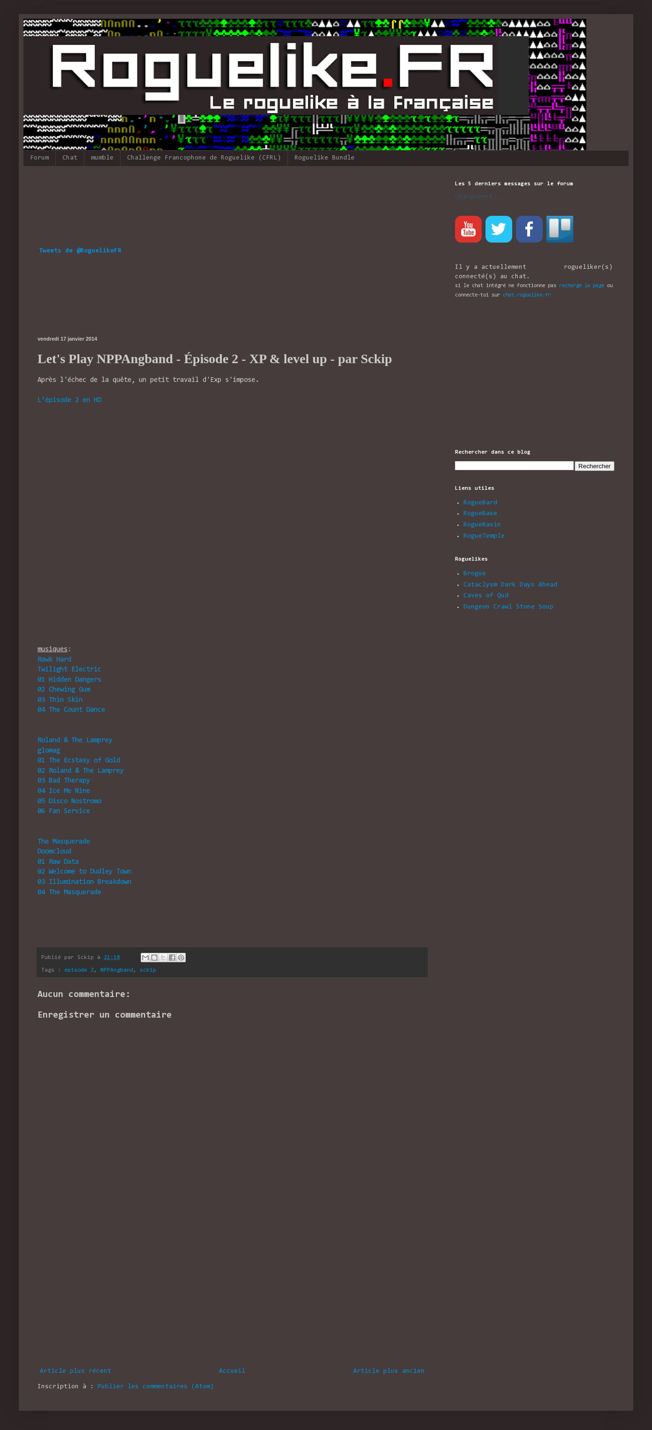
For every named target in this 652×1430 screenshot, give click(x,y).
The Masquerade (64, 841)
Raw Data (58, 862)
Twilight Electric (69, 669)
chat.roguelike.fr (527, 295)
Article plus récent (75, 1371)
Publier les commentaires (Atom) (156, 1387)
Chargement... (479, 197)
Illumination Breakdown (84, 882)
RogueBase (480, 513)
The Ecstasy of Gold (79, 760)
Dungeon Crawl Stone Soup (508, 607)
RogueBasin (482, 525)
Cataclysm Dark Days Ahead (510, 585)
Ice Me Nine (64, 791)
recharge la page (581, 286)
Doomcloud (54, 851)
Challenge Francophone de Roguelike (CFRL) (204, 158)
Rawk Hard (54, 659)
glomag (49, 750)
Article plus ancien (389, 1371)
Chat (69, 158)
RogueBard (480, 503)
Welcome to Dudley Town (84, 871)
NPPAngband (116, 970)
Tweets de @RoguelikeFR (80, 251)
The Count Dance (71, 710)
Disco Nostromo (69, 801)
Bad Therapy (64, 780)
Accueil (232, 1371)
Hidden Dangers (69, 680)
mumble (102, 158)
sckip (148, 970)
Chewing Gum (64, 689)
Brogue (474, 573)
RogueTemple (484, 536)
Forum (39, 158)
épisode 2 (79, 970)
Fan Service (64, 811)
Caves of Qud (485, 596)
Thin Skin (60, 700)
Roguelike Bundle (325, 158)
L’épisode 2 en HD (69, 400)
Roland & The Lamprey (75, 740)
